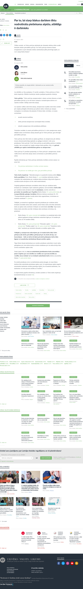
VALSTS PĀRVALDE (4, 324)
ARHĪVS (59, 4)
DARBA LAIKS (3, 329)
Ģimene (47, 363)
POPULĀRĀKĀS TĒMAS (6, 356)
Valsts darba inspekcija (26, 78)
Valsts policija (24, 66)
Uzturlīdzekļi (25, 363)
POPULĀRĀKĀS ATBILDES (71, 60)
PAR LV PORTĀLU (10, 567)
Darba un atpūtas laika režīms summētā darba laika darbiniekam (75, 437)
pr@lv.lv (41, 572)
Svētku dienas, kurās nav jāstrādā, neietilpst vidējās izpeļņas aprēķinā (60, 437)
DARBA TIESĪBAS (4, 317)
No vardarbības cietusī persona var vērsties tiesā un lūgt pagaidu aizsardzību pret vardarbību (43, 397)
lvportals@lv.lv (39, 570)
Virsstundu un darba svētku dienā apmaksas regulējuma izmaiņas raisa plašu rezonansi (30, 333)
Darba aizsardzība (28, 293)
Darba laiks (38, 293)
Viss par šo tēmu (6, 350)
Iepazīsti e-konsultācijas (8, 461)
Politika (62, 542)
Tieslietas (78, 89)
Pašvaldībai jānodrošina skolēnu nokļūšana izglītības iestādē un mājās (76, 73)
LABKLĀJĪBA (3, 320)
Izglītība (68, 363)
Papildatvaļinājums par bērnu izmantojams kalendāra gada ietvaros (75, 345)
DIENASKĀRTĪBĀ (39, 4)
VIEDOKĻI (32, 4)
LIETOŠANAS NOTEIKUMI (12, 569)
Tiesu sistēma (58, 363)
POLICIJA (2, 331)
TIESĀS (45, 4)
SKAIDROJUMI (21, 4)
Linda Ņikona (24, 72)
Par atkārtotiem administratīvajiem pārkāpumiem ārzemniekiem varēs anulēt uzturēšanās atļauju (22, 511)
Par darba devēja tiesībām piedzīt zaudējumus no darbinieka (75, 94)
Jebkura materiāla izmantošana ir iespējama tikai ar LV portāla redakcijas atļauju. (19, 580)
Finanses (52, 490)
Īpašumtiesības (40, 361)
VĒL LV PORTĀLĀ (4, 466)
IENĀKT (81, 1)
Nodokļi (51, 361)
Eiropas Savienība (52, 513)
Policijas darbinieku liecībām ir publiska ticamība (74, 382)
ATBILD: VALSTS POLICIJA (7, 371)
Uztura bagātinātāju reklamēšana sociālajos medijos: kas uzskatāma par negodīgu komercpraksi (38, 511)
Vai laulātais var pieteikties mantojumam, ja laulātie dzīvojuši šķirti (75, 102)
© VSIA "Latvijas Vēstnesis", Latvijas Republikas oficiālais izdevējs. (16, 582)
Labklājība (34, 290)
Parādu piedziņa (79, 83)
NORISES (27, 4)
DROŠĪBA (2, 319)
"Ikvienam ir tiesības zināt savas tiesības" (15, 578)
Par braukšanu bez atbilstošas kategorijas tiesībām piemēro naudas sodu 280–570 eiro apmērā (59, 397)
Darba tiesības (6, 25)
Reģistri (31, 399)
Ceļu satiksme (56, 404)
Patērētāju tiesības (36, 517)
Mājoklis (60, 361)
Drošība (26, 290)
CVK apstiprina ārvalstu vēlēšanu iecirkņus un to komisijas (59, 538)
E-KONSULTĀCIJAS (52, 4)
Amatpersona (18, 293)
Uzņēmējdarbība (37, 363)
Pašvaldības (41, 290)
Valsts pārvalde (51, 290)
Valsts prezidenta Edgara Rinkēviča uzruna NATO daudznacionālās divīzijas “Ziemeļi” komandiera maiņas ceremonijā (8, 489)
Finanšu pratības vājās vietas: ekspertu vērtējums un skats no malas (52, 487)
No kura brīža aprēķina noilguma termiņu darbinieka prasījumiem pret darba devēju (73, 333)
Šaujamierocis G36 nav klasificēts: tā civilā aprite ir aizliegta (59, 382)
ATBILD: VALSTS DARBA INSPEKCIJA (10, 410)
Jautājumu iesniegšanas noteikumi (42, 278)
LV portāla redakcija (37, 568)
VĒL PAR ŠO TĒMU (5, 312)
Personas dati (5, 365)
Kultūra (30, 492)
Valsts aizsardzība (11, 493)
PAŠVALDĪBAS (3, 322)
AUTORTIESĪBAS (10, 572)
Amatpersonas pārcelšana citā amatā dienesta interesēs (43, 382)
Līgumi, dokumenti (27, 361)
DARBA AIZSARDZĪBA (5, 327)
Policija (45, 293)
